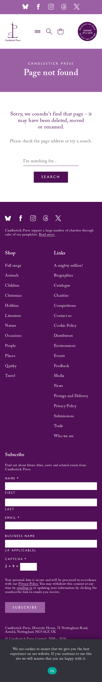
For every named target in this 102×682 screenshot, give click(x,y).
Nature (10, 326)
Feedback (61, 366)
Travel (10, 376)
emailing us (24, 588)
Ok (52, 671)
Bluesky (25, 7)
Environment (64, 346)
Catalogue (62, 286)
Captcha (15, 559)
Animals (12, 276)
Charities (61, 296)
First (10, 493)
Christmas (13, 296)
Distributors (63, 336)
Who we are (64, 436)
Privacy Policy (65, 406)
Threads (64, 7)
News (58, 386)
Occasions (13, 336)
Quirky (11, 366)
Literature (13, 316)
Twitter (76, 7)
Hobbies (12, 306)
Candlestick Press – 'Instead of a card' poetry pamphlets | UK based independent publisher (12, 31)
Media (59, 376)
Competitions (65, 306)
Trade (58, 426)
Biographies (63, 276)
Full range (13, 266)
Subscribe (25, 608)
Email (12, 518)
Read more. (47, 234)
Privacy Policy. (28, 584)
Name (11, 478)
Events (59, 356)
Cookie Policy (65, 326)
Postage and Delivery (71, 396)
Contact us (63, 316)
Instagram (51, 7)
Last (9, 509)
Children (12, 286)
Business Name (20, 536)
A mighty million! (68, 266)
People (10, 346)
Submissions (64, 416)
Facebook (38, 7)
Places (10, 356)
